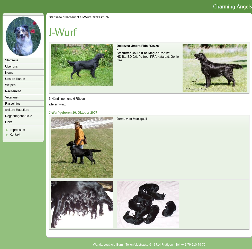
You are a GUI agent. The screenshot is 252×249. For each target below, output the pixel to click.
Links (8, 122)
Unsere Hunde (15, 79)
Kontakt (15, 134)
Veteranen (12, 97)
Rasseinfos (12, 103)
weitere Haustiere (17, 110)
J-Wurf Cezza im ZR (95, 17)
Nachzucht (13, 91)
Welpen (10, 85)
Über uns (11, 66)
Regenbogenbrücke (18, 116)
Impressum (17, 130)
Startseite (11, 60)
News (9, 72)
